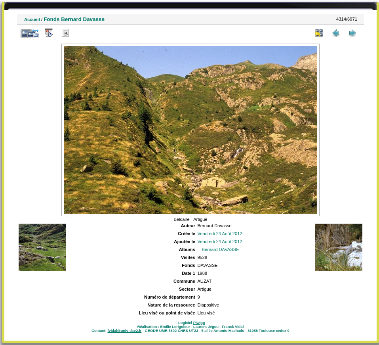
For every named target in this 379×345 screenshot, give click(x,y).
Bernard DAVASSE (220, 249)
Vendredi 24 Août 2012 (219, 233)
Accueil (32, 19)
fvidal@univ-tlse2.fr (124, 331)
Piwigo (199, 323)
